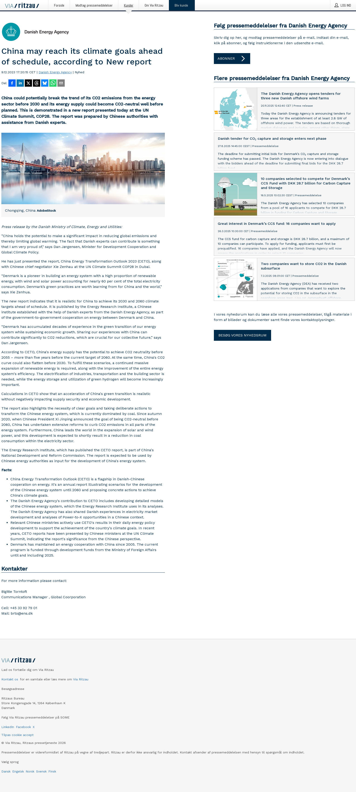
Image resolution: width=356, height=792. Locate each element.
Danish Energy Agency (55, 72)
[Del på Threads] (36, 83)
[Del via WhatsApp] (53, 83)
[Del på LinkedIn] (20, 83)
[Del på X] (28, 83)
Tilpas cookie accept (17, 735)
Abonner (232, 58)
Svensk (41, 771)
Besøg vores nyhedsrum (242, 335)
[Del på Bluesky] (44, 83)
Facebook (23, 727)
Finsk (52, 771)
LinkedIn (7, 727)
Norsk (30, 771)
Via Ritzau (80, 679)
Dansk (5, 771)
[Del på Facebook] (12, 83)
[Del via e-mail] (61, 83)
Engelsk (18, 771)
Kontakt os (9, 679)
